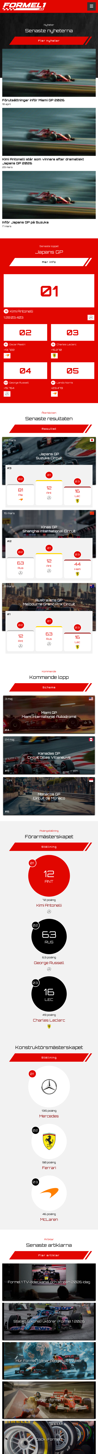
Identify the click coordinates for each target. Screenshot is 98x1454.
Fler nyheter (49, 40)
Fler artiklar (49, 1255)
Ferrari (49, 1168)
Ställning (49, 846)
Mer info (49, 262)
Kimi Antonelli (49, 905)
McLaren (49, 1219)
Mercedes (49, 1116)
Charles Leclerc (49, 1020)
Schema (49, 687)
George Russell (49, 963)
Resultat (49, 428)
